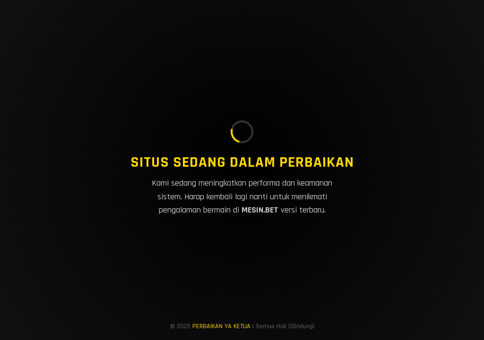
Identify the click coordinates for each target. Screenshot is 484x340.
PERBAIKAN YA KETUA (221, 326)
